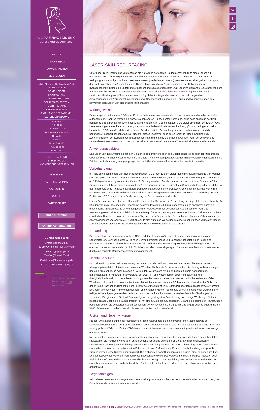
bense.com (176, 407)
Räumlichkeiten (57, 68)
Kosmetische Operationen (56, 164)
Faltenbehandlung (56, 116)
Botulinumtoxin (56, 129)
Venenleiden (56, 91)
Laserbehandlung (56, 109)
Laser (56, 140)
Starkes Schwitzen (56, 102)
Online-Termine (56, 215)
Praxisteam (57, 61)
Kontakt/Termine (56, 181)
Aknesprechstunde (56, 98)
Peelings (57, 125)
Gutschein (56, 188)
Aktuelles (56, 174)
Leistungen (57, 75)
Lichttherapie (56, 105)
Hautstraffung (56, 157)
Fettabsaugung (56, 160)
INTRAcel (57, 136)
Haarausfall (56, 95)
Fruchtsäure (56, 143)
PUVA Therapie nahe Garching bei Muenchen (101, 406)
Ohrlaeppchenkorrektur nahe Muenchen (52, 406)
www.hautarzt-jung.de (61, 264)
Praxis (56, 54)
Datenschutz (56, 203)
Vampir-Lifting (57, 151)
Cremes (56, 121)
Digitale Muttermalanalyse (57, 84)
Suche (56, 196)
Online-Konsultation (56, 225)
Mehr (69, 285)
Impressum (189, 407)
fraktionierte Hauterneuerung (176, 91)
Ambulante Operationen (56, 113)
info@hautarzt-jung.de (61, 260)
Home (92, 54)
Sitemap (211, 407)
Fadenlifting (56, 147)
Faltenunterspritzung (56, 132)
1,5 (43, 277)
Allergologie (57, 87)
